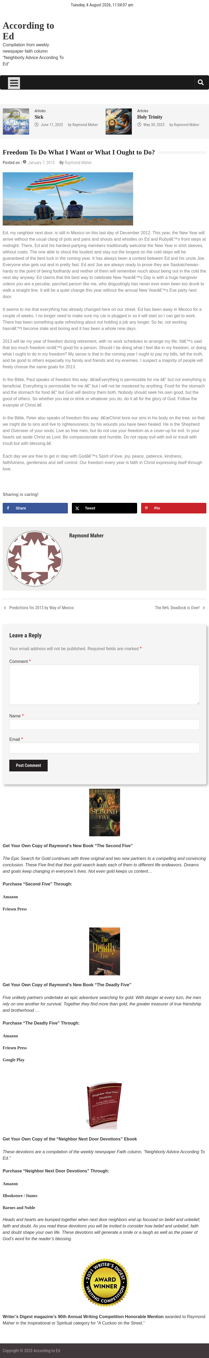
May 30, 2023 (154, 124)
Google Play (13, 1060)
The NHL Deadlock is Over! (177, 607)
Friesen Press (15, 909)
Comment (20, 661)
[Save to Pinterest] (173, 508)
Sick (39, 117)
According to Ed (28, 30)
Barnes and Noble (19, 1207)
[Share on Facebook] (35, 508)
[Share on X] (104, 508)
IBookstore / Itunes (20, 1195)
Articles (40, 111)
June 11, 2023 (52, 124)
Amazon (10, 897)
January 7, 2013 (41, 162)
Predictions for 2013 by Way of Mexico (41, 607)
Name (16, 716)
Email (16, 739)
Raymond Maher (85, 124)
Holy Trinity (150, 117)
